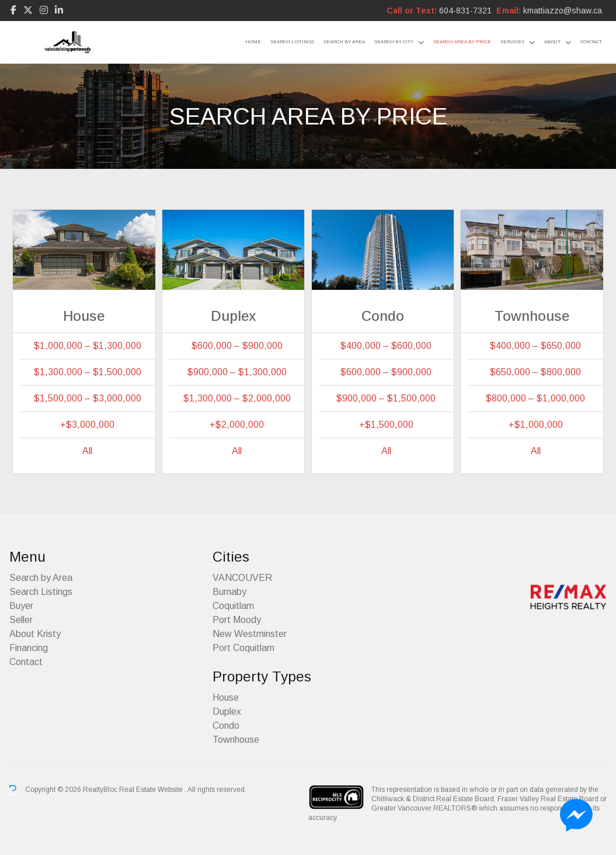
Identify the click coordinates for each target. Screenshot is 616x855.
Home (253, 41)
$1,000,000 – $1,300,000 (87, 346)
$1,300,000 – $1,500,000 (87, 372)
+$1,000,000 (536, 425)
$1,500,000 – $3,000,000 (87, 398)
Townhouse (236, 740)
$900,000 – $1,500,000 (386, 398)
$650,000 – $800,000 (535, 372)
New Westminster (250, 634)
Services (512, 41)
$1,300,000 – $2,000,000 (237, 398)
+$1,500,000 (386, 425)
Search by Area (344, 41)
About (552, 41)
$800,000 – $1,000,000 (535, 398)
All (87, 451)
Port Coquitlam (243, 648)
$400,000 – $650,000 (535, 346)
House (226, 697)
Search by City (393, 41)
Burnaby (229, 592)
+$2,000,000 (237, 425)
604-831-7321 (465, 10)
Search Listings (292, 41)
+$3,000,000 (87, 425)
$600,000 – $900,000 (237, 346)
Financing (28, 648)
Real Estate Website (152, 790)
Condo (226, 726)
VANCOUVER (242, 578)
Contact (591, 41)
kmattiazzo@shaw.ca (562, 10)
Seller (21, 620)
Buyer (21, 606)
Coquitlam (233, 606)
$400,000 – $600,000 (385, 346)
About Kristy (35, 634)
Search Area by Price (462, 41)
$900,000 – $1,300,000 (237, 372)
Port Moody (237, 620)
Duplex (227, 711)
